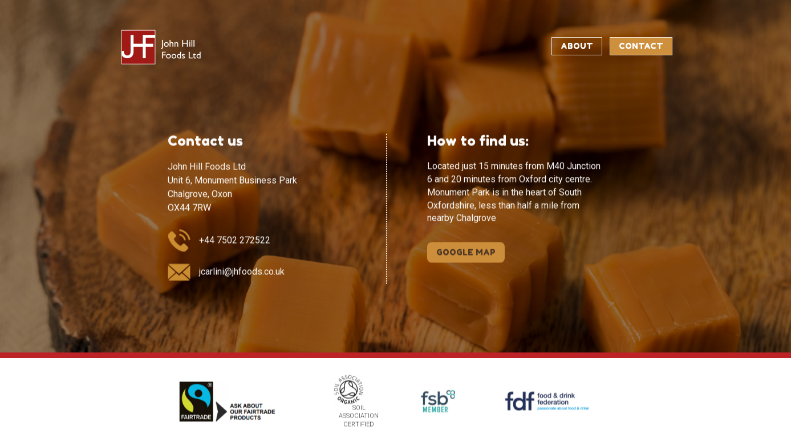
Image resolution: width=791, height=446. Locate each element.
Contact (641, 46)
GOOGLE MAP (466, 252)
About (577, 46)
